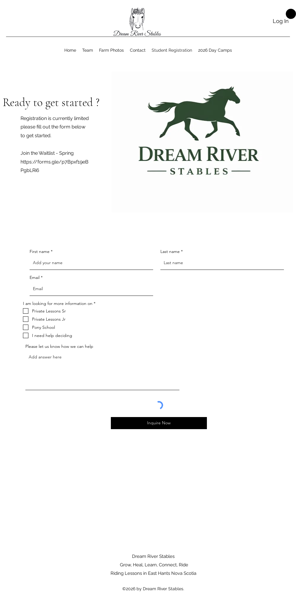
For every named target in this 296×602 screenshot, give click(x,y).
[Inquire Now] (159, 423)
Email (35, 277)
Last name (170, 251)
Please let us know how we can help (59, 346)
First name (40, 251)
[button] (291, 14)
